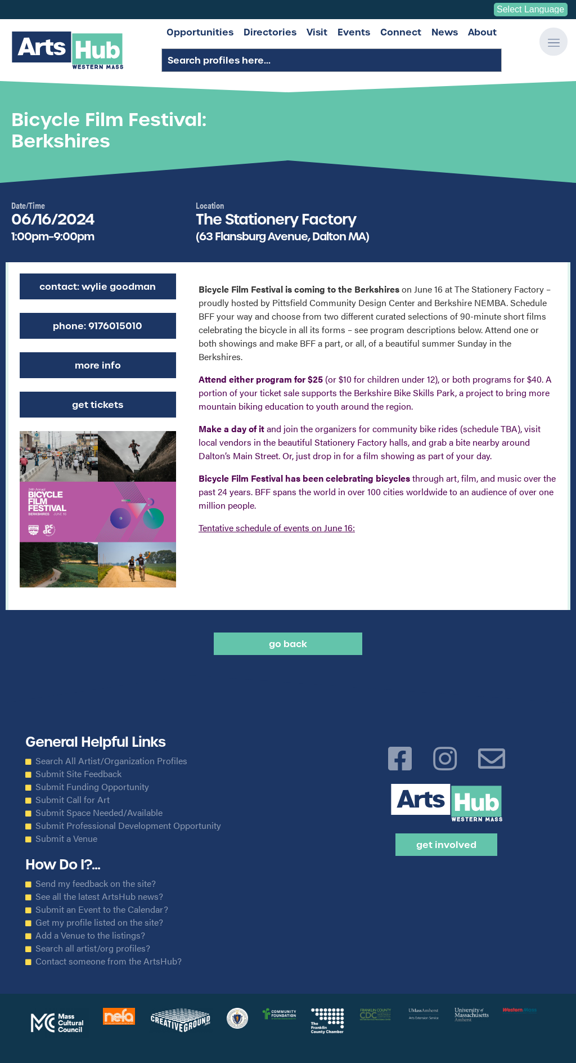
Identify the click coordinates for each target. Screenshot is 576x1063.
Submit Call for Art (72, 799)
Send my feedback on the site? (95, 883)
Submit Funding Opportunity (92, 786)
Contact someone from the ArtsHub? (108, 961)
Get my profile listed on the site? (99, 922)
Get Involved (446, 844)
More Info (98, 365)
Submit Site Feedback (78, 773)
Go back (288, 644)
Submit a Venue (66, 838)
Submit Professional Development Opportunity (128, 825)
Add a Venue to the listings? (90, 935)
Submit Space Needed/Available (99, 812)
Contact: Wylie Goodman (97, 286)
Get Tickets (97, 404)
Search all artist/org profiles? (92, 948)
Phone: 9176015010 (97, 326)
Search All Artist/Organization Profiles (111, 760)
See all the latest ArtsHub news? (99, 896)
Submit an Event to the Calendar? (101, 909)
